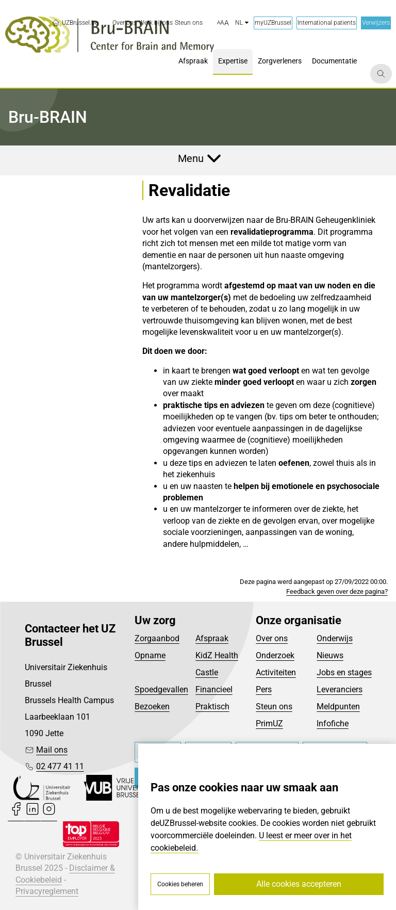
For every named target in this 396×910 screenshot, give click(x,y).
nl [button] (242, 22)
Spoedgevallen (161, 689)
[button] (223, 23)
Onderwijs (335, 638)
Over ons (272, 638)
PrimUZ (269, 723)
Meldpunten (338, 706)
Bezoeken (152, 706)
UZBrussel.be (75, 23)
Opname (150, 655)
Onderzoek (275, 655)
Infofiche (333, 723)
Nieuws (330, 655)
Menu (191, 158)
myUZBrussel (273, 22)
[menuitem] (124, 23)
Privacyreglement (46, 891)
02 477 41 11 (60, 766)
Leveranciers (339, 689)
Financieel (214, 689)
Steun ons (274, 706)
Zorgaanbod (157, 638)
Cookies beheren (180, 884)
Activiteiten (276, 672)
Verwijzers (376, 22)
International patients (327, 22)
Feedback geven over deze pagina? (337, 591)
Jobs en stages (344, 672)
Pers (264, 689)
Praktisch (212, 706)
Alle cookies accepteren (298, 884)
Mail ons (52, 750)
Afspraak (211, 638)
